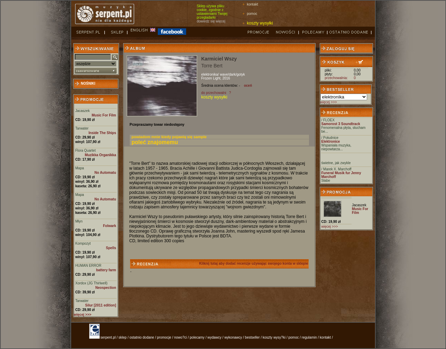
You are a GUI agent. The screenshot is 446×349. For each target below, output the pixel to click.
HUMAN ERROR (88, 265)
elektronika (209, 74)
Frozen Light (211, 78)
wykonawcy (233, 337)
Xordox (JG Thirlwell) (91, 283)
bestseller (252, 337)
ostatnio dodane (141, 337)
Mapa (79, 168)
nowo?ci (180, 337)
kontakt (252, 4)
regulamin (309, 337)
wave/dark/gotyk (232, 74)
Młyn (79, 221)
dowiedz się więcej (211, 21)
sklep (123, 337)
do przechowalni (213, 93)
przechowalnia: (336, 78)
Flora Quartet (85, 150)
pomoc (252, 14)
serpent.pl (108, 337)
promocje (164, 337)
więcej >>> (328, 102)
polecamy (197, 337)
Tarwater (82, 128)
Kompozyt (83, 243)
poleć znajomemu (154, 142)
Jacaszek (82, 111)
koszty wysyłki (260, 23)
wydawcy (214, 337)
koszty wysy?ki (274, 337)
